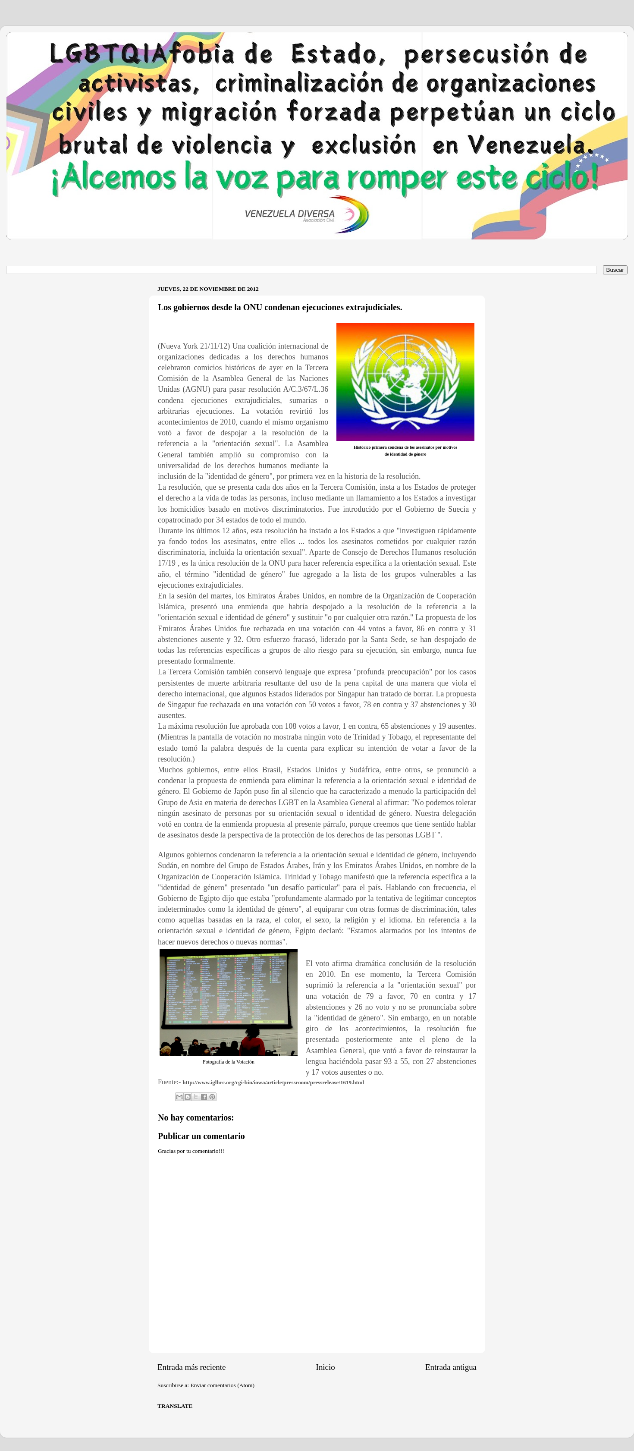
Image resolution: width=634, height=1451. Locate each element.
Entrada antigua (451, 1367)
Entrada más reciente (191, 1367)
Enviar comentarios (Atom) (222, 1385)
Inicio (325, 1367)
